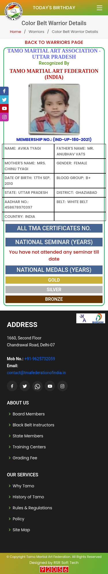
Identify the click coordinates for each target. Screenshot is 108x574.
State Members (28, 436)
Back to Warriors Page (54, 42)
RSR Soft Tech (66, 562)
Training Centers (29, 447)
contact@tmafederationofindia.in (36, 372)
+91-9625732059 (39, 358)
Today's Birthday (54, 7)
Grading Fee (25, 458)
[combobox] (82, 318)
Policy (18, 519)
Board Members (29, 414)
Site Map (21, 530)
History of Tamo (28, 497)
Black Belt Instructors (33, 425)
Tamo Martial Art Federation (48, 556)
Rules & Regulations (32, 508)
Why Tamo (23, 486)
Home (15, 31)
